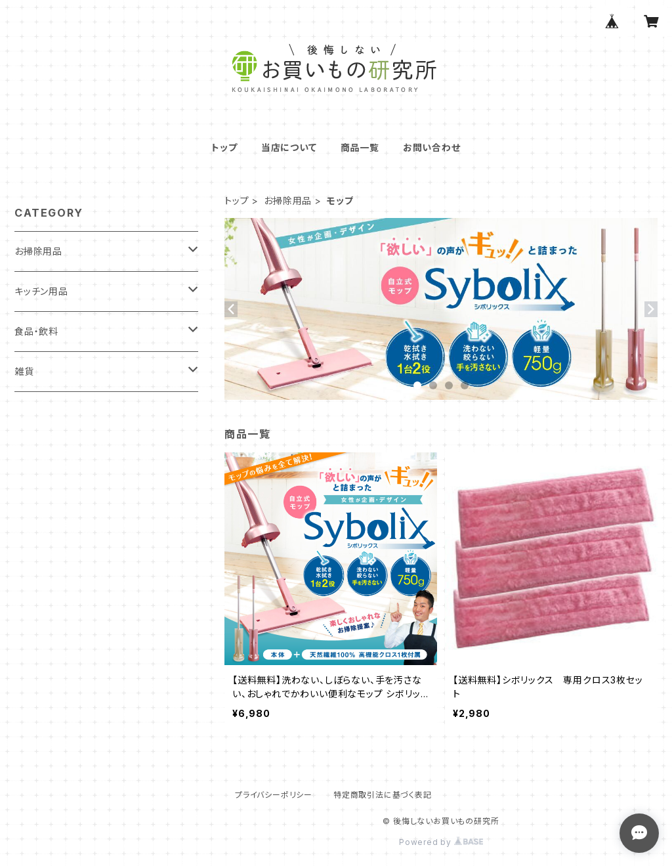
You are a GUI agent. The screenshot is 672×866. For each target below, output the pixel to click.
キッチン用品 (41, 291)
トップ (224, 147)
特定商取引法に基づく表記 (382, 795)
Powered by (441, 842)
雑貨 (24, 371)
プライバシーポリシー (273, 795)
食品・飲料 (36, 331)
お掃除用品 (288, 200)
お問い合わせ (432, 147)
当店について (289, 147)
